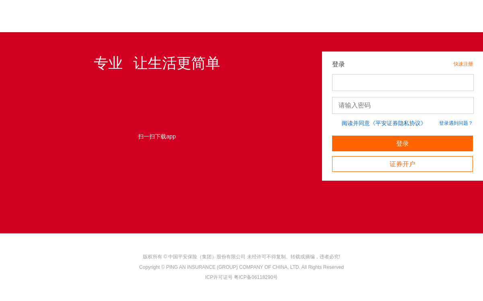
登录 (402, 143)
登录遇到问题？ (456, 123)
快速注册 (463, 64)
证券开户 (402, 164)
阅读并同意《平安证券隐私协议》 (384, 123)
